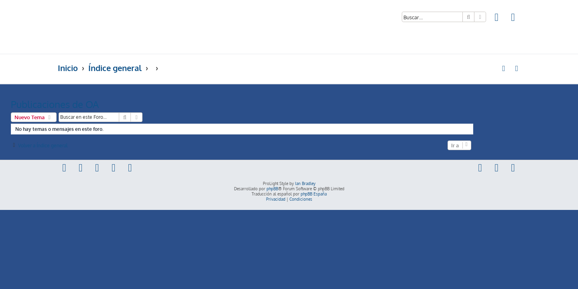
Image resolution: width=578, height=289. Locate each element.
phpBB (272, 188)
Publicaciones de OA (102, 104)
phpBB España (314, 193)
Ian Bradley (305, 183)
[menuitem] (497, 18)
